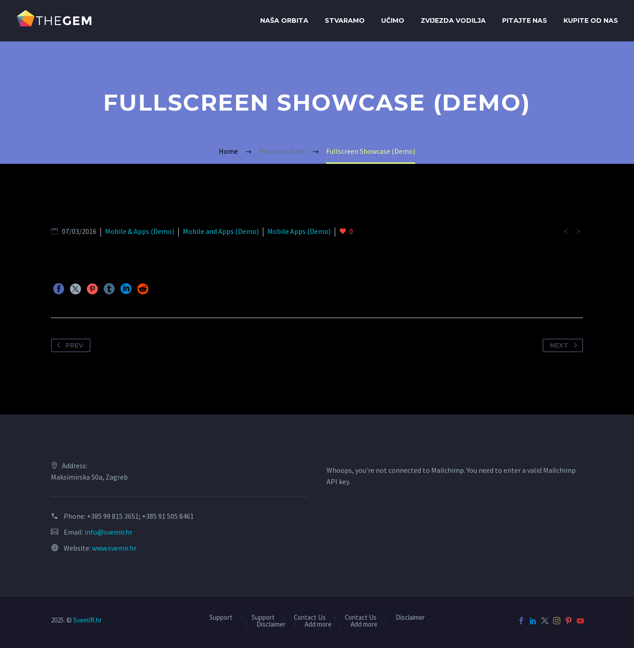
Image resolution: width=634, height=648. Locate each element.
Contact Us (310, 617)
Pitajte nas (524, 20)
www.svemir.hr (114, 547)
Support (220, 617)
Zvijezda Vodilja (453, 20)
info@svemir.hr (108, 532)
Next (565, 345)
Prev (68, 345)
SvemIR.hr (87, 620)
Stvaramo (345, 20)
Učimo (392, 20)
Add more (318, 624)
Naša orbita (284, 20)
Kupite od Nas (591, 20)
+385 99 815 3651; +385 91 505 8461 (140, 516)
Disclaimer (410, 617)
